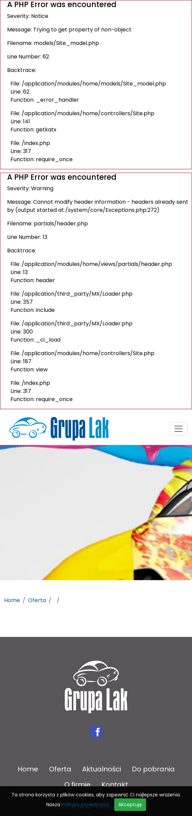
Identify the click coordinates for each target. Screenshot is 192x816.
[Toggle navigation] (178, 429)
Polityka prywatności (86, 804)
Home (12, 600)
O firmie (77, 784)
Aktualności (101, 769)
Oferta (37, 600)
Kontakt (114, 784)
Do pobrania (153, 769)
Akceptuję (130, 804)
